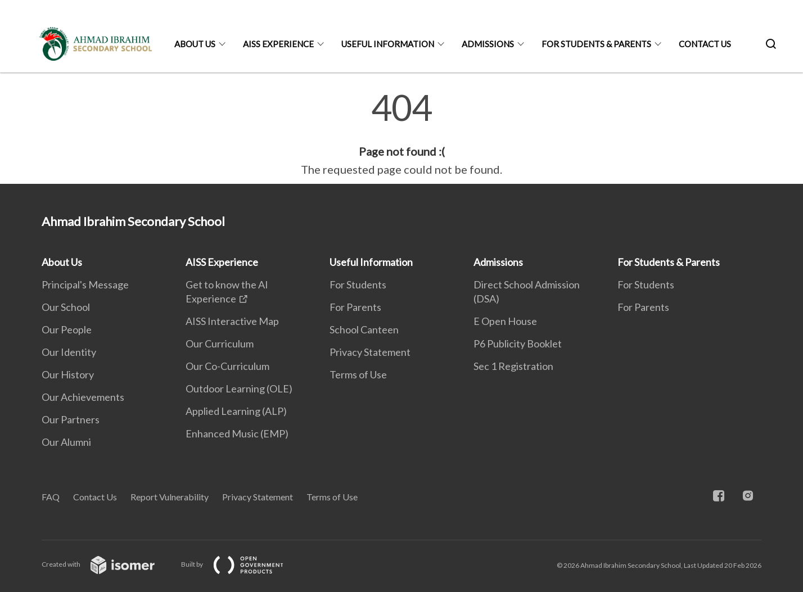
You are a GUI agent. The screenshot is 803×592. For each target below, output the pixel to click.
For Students (358, 284)
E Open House (505, 321)
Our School (66, 307)
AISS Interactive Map (232, 321)
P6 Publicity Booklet (517, 343)
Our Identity (69, 352)
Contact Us (705, 44)
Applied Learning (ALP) (236, 411)
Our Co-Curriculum (227, 366)
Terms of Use (358, 374)
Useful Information (387, 44)
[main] (401, 133)
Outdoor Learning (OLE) (239, 388)
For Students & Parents (596, 44)
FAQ (51, 496)
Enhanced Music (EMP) (237, 433)
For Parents (355, 307)
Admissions (488, 44)
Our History (68, 374)
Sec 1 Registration (513, 366)
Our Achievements (83, 397)
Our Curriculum (220, 343)
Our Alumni (66, 442)
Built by (241, 564)
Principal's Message (85, 284)
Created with (107, 564)
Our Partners (71, 419)
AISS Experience (278, 44)
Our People (67, 329)
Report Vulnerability (169, 496)
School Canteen (364, 329)
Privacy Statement (370, 352)
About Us (194, 44)
